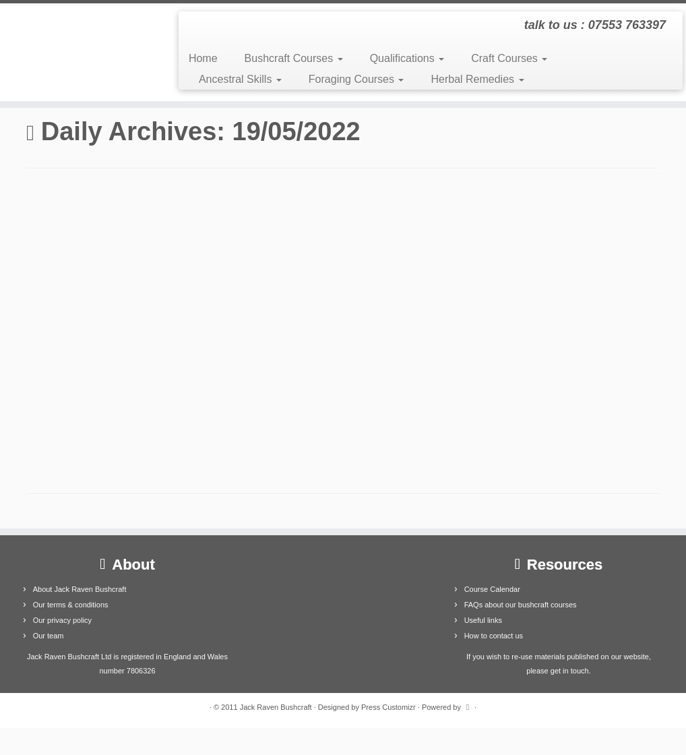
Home (203, 58)
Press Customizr (388, 707)
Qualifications (407, 58)
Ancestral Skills (240, 79)
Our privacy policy (62, 620)
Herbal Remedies (477, 79)
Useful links (483, 620)
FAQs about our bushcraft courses (520, 605)
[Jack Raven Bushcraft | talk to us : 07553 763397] (80, 52)
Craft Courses (509, 58)
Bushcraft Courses (294, 58)
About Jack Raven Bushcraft (80, 589)
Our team (48, 636)
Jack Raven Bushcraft (276, 707)
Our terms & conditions (70, 605)
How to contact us (493, 636)
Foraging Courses (356, 79)
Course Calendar (492, 589)
